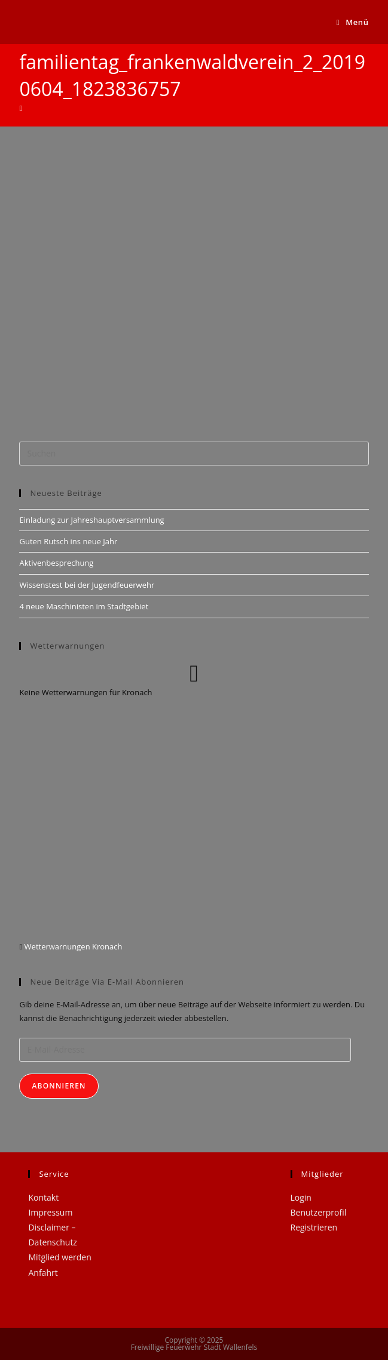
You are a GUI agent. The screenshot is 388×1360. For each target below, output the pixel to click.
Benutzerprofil (319, 1212)
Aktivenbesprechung (56, 562)
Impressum (50, 1212)
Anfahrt (42, 1272)
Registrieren (314, 1227)
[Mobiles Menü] (353, 22)
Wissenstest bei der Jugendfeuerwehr (86, 584)
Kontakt (43, 1197)
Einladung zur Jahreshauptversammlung (91, 519)
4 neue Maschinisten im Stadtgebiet (83, 606)
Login (301, 1197)
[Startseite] (20, 108)
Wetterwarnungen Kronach (72, 946)
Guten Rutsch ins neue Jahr (68, 541)
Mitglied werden (59, 1257)
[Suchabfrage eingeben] (193, 453)
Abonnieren (58, 1086)
